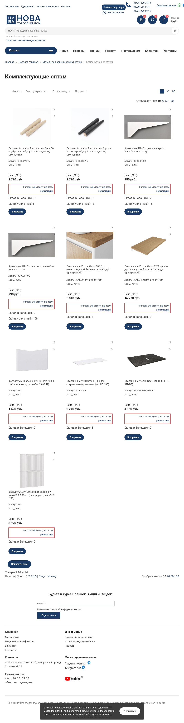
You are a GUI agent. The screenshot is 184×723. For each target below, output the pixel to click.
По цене (79, 91)
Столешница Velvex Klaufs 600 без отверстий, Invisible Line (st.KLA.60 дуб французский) (87, 269)
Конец (52, 576)
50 (166, 101)
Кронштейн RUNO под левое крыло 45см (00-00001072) (31, 268)
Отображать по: (155, 101)
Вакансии (10, 645)
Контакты (170, 50)
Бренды (95, 50)
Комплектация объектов (79, 637)
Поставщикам (130, 50)
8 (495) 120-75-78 (142, 3)
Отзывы (66, 6)
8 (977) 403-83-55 (142, 11)
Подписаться (48, 615)
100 (171, 101)
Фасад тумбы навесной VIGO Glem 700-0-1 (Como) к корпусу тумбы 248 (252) (31, 382)
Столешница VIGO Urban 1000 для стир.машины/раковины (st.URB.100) (87, 382)
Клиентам (151, 50)
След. (42, 576)
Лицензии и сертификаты (19, 641)
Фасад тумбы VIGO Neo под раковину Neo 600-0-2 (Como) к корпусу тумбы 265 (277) (31, 494)
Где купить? (28, 6)
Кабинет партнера (113, 7)
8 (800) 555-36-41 (142, 7)
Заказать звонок (166, 5)
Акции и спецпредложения (80, 641)
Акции (64, 50)
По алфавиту (60, 91)
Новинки (79, 50)
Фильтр (16, 91)
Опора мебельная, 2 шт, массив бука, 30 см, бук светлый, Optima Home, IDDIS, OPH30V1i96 (31, 151)
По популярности (35, 91)
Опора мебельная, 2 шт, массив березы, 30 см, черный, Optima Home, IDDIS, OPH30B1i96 (88, 151)
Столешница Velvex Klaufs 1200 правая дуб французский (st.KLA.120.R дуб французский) (146, 269)
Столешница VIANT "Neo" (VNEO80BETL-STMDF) (146, 382)
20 (162, 101)
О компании (12, 6)
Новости (110, 50)
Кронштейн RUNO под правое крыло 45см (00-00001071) (144, 150)
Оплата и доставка (48, 6)
